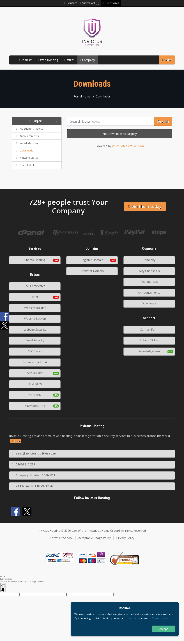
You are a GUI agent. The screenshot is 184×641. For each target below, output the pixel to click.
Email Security (35, 340)
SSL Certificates (35, 286)
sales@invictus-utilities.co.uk (34, 453)
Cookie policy (160, 618)
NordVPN (34, 395)
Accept (163, 629)
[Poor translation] (3, 587)
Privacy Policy (125, 538)
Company (88, 60)
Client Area (111, 3)
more (16, 441)
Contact (71, 3)
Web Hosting (49, 60)
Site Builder (35, 373)
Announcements (149, 293)
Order (167, 60)
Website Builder (35, 308)
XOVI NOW (35, 384)
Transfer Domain (92, 271)
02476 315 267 (23, 464)
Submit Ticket (149, 340)
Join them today (145, 206)
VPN (35, 297)
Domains (27, 60)
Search (163, 121)
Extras (70, 60)
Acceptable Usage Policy (94, 538)
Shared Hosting (34, 260)
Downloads (103, 96)
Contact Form (149, 330)
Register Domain (92, 260)
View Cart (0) (89, 3)
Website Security (35, 330)
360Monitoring (35, 406)
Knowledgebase (149, 351)
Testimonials (149, 282)
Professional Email (34, 362)
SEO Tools (35, 351)
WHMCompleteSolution (128, 146)
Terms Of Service (61, 538)
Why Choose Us (149, 271)
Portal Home (82, 96)
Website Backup (35, 319)
